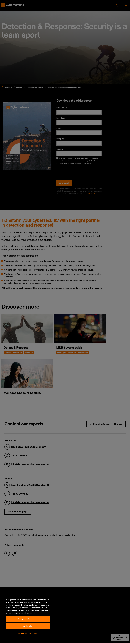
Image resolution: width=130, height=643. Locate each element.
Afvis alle (27, 634)
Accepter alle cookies (27, 626)
